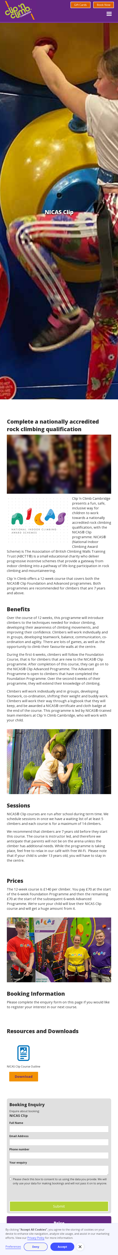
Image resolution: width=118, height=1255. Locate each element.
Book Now (103, 5)
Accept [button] (62, 1247)
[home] (19, 11)
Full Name (16, 1123)
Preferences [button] (13, 1246)
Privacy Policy (35, 1238)
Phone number (19, 1149)
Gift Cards (80, 5)
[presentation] (35, 1193)
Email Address (19, 1136)
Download (24, 1076)
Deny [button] (35, 1247)
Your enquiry (18, 1162)
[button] (109, 13)
